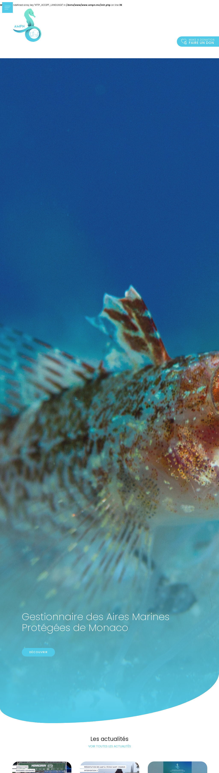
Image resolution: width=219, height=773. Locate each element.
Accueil (27, 25)
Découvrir (38, 652)
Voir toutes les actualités (109, 746)
